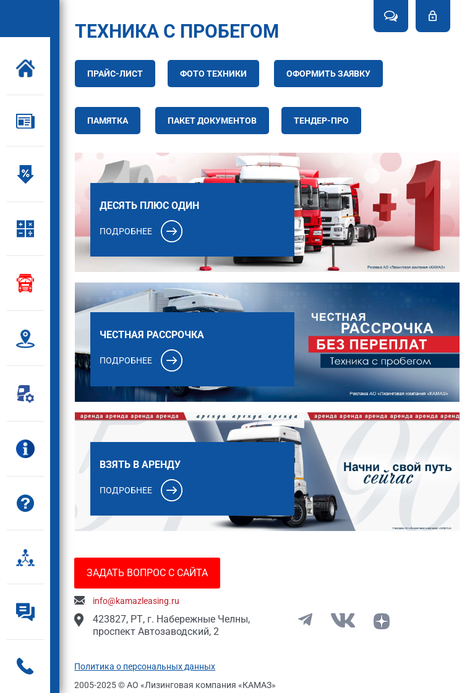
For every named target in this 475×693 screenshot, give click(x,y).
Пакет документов (214, 120)
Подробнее (128, 230)
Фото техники (215, 74)
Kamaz (29, 18)
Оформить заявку (331, 74)
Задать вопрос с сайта (150, 571)
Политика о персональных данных (147, 665)
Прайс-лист (117, 74)
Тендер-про (323, 120)
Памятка (110, 120)
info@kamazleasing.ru (139, 599)
